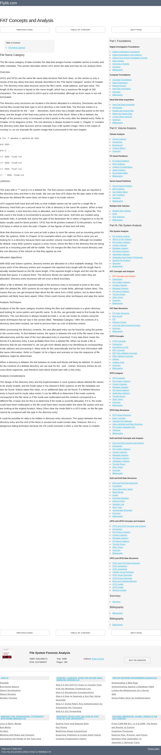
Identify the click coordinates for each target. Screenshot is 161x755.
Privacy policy (153, 749)
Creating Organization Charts (71, 739)
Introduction (117, 108)
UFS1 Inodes (117, 584)
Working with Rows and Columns (17, 735)
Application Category (121, 254)
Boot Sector (117, 316)
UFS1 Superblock (119, 566)
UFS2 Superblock (119, 569)
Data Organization (120, 83)
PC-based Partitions (120, 161)
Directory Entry (118, 501)
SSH (114, 694)
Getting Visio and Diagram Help (72, 724)
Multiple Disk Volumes (121, 211)
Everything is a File (120, 347)
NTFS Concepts (119, 341)
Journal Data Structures (122, 510)
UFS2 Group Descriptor (122, 578)
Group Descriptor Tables (122, 489)
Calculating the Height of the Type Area (20, 739)
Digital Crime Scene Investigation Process (129, 58)
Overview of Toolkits (120, 64)
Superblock (117, 486)
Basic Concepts (118, 418)
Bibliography (117, 70)
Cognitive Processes (122, 731)
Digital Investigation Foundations (126, 52)
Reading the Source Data (123, 111)
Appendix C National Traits (126, 742)
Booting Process (119, 86)
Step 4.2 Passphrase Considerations (75, 692)
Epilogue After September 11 (127, 739)
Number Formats (8, 698)
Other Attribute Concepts (122, 356)
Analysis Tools (118, 362)
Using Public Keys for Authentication (131, 698)
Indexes (115, 359)
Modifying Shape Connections (71, 731)
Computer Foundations (122, 80)
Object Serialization (10, 690)
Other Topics (117, 297)
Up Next (4, 731)
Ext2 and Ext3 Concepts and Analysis (128, 443)
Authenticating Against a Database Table (133, 687)
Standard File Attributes (122, 421)
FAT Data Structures (120, 313)
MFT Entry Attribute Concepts (124, 353)
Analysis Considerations (122, 167)
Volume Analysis (119, 139)
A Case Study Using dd (122, 117)
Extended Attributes (120, 498)
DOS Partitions (118, 164)
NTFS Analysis (118, 378)
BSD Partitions (118, 189)
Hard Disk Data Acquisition (123, 105)
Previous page (25, 30)
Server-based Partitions (122, 186)
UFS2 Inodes (117, 587)
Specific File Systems (121, 260)
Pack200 (4, 683)
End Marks (5, 727)
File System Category (121, 242)
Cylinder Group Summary (123, 572)
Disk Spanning (118, 217)
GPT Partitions (118, 195)
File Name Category (16, 48)
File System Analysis (121, 236)
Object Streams (8, 694)
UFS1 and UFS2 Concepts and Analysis (129, 526)
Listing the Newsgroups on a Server (130, 690)
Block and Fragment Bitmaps (124, 581)
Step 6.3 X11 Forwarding (68, 711)
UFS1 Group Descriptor (122, 575)
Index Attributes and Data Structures (127, 424)
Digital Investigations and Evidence (127, 55)
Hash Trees (117, 507)
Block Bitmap (117, 492)
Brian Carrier (98, 659)
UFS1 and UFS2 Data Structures (126, 563)
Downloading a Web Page (125, 683)
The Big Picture (118, 294)
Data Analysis (118, 61)
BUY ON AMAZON (137, 660)
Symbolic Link (118, 504)
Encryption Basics (9, 687)
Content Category (119, 245)
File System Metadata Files (123, 427)
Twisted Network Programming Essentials (134, 678)
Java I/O (4, 678)
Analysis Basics (118, 148)
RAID (114, 214)
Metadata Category (120, 248)
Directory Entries (119, 322)
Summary (116, 67)
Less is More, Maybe (10, 724)
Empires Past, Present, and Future (129, 735)
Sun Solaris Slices (120, 192)
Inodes (115, 495)
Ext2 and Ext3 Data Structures (125, 483)
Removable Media (120, 173)
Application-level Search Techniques (127, 257)
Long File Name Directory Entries (126, 325)
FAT (114, 319)
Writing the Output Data (122, 114)
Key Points (61, 727)
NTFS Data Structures (121, 415)
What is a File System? (122, 239)
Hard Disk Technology (121, 89)
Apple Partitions (119, 170)
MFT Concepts (118, 350)
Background (117, 145)
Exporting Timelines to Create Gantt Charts (78, 735)
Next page (136, 30)
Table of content (80, 30)
